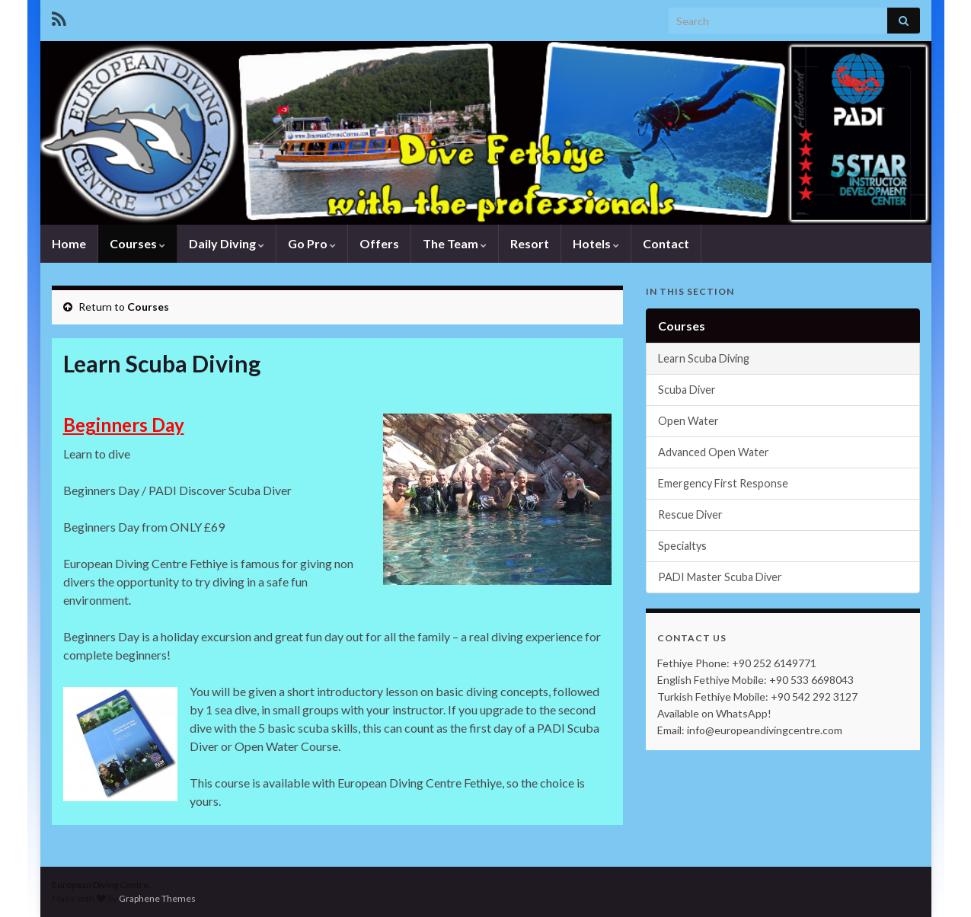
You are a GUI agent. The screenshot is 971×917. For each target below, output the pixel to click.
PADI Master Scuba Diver (720, 576)
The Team (455, 243)
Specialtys (682, 545)
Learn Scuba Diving (703, 358)
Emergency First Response (723, 483)
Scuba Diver (687, 389)
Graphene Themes (157, 898)
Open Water (688, 420)
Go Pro (312, 243)
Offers (379, 243)
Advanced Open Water (713, 452)
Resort (529, 243)
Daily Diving (226, 243)
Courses (137, 243)
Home (69, 243)
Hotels (596, 243)
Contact (666, 243)
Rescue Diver (690, 514)
